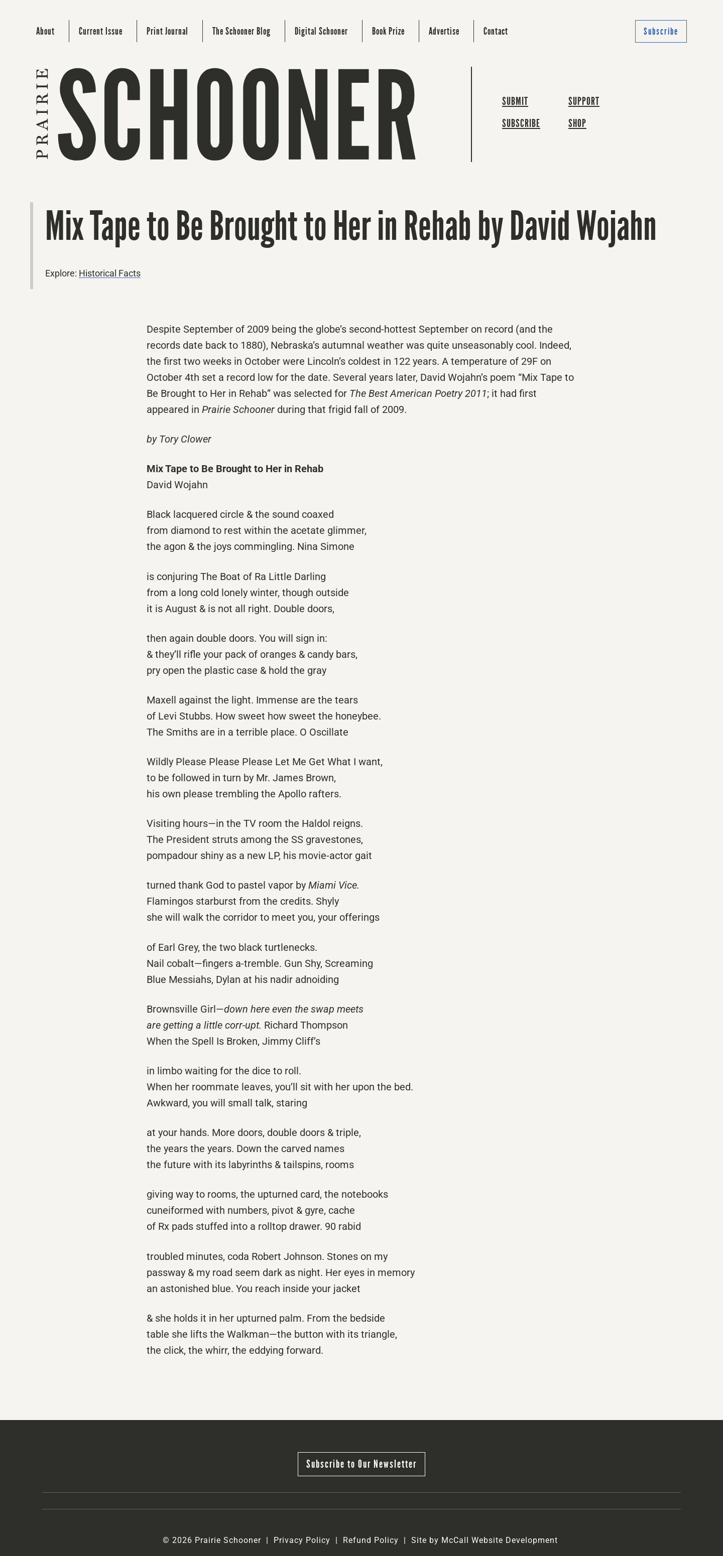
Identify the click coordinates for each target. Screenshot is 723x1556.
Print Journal (167, 31)
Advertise (444, 31)
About (45, 31)
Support (583, 101)
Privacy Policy (302, 1540)
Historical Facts (110, 273)
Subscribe (661, 31)
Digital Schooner (321, 31)
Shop (577, 123)
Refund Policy (371, 1540)
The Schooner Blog (241, 31)
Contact (496, 31)
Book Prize (388, 31)
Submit (515, 101)
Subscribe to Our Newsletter (361, 1464)
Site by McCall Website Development (484, 1540)
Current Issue (101, 31)
